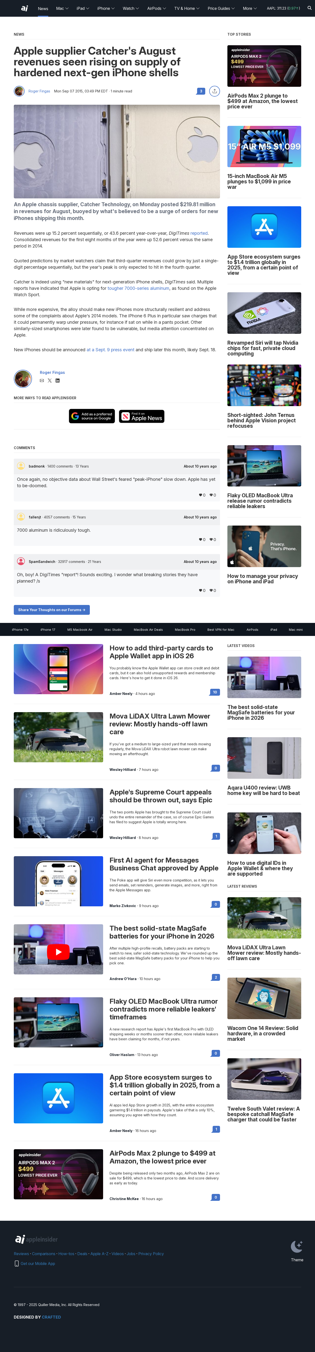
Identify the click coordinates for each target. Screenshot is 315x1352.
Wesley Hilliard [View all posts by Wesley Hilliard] (123, 770)
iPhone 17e (20, 630)
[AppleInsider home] (24, 8)
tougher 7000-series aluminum (138, 288)
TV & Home (187, 8)
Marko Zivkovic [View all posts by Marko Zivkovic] (123, 906)
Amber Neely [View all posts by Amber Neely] (121, 694)
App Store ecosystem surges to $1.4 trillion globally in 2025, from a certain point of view (165, 1085)
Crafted (51, 1317)
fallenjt (35, 517)
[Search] (309, 8)
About (200, 466)
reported (199, 233)
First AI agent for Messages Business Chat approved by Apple (164, 864)
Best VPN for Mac (221, 630)
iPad (83, 8)
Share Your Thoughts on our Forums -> (51, 610)
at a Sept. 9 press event (110, 349)
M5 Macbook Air (80, 630)
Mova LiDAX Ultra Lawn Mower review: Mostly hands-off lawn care (160, 724)
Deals (82, 1253)
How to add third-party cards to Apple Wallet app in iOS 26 (161, 652)
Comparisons (43, 1253)
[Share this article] (214, 91)
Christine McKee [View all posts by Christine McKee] (124, 1199)
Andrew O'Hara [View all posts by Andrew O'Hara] (123, 979)
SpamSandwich (42, 561)
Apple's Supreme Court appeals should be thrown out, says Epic (161, 796)
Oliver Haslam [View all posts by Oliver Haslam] (122, 1055)
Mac (62, 8)
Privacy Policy (151, 1253)
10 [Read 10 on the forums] (215, 692)
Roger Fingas (39, 91)
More (250, 8)
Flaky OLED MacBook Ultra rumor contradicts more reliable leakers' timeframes (164, 1009)
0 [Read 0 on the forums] (216, 768)
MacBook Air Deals (148, 630)
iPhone (106, 8)
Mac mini (296, 630)
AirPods (156, 8)
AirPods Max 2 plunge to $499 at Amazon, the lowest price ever (163, 1157)
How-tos (66, 1253)
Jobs (131, 1253)
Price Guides (221, 8)
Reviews (21, 1253)
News (43, 8)
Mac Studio (113, 630)
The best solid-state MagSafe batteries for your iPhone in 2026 (162, 932)
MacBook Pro (185, 630)
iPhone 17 (48, 630)
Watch (131, 8)
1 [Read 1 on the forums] (216, 836)
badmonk (37, 466)
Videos (117, 1253)
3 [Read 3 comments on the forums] (201, 91)
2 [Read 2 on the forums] (216, 977)
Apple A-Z (99, 1253)
